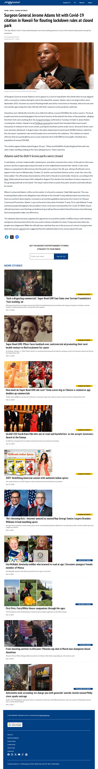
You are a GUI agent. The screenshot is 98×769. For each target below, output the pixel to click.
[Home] (12, 2)
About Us (10, 734)
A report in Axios (43, 120)
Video (90, 3)
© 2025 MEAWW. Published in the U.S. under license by (23, 715)
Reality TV (66, 3)
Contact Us (10, 751)
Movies (81, 3)
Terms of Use (11, 748)
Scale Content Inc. (44, 715)
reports (22, 229)
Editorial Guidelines (13, 738)
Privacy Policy (11, 741)
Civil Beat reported (42, 123)
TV (75, 3)
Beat (6, 179)
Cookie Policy (11, 744)
